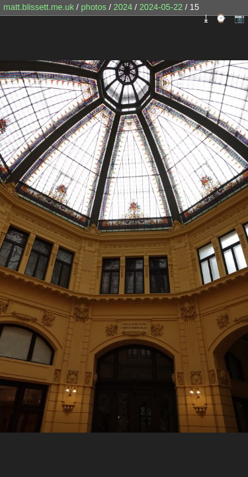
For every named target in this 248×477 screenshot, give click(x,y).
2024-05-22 (161, 7)
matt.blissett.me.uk (38, 7)
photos (93, 7)
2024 (123, 7)
